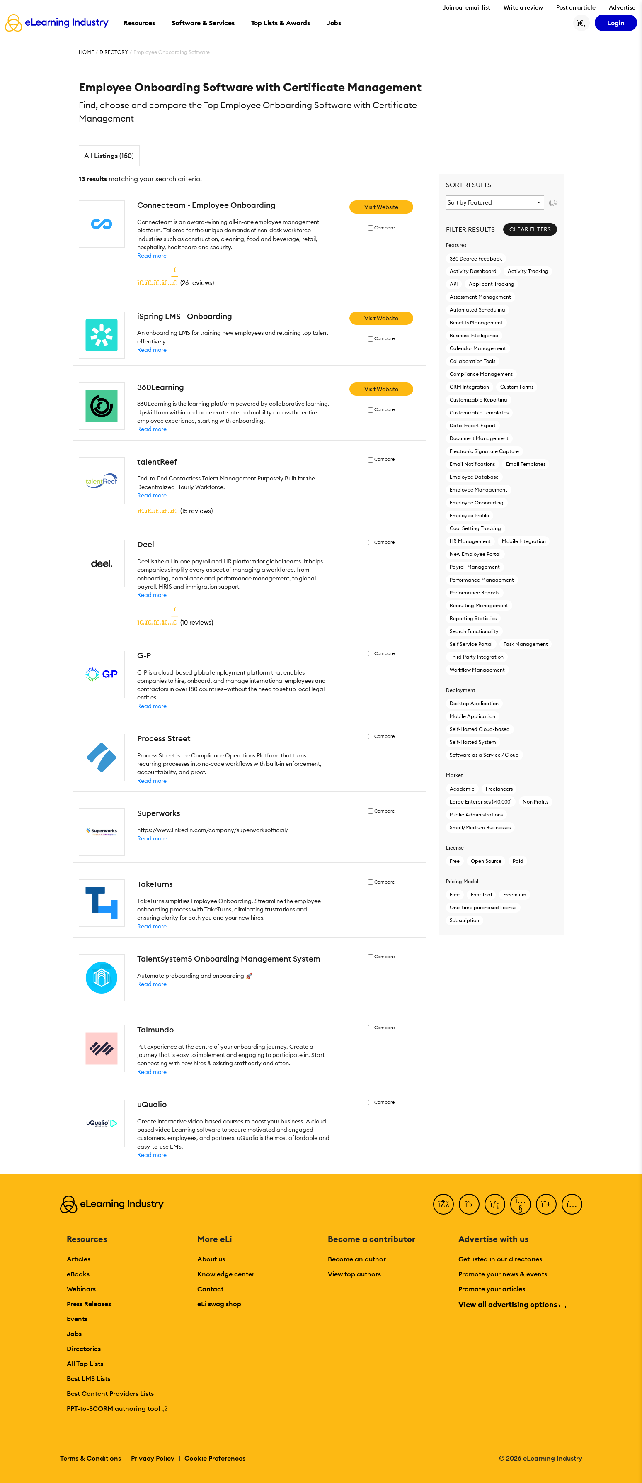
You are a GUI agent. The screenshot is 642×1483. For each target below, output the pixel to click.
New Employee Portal (475, 554)
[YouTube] (520, 1204)
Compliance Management (481, 374)
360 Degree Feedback (476, 259)
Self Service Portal (471, 644)
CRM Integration (469, 387)
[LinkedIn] (495, 1204)
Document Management (479, 438)
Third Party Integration (477, 657)
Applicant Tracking (491, 284)
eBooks (78, 1274)
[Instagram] (572, 1204)
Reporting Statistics (473, 618)
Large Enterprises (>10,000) (480, 802)
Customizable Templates (479, 412)
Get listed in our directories (500, 1259)
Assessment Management (480, 297)
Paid (518, 861)
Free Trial (481, 894)
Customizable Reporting (478, 400)
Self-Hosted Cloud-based (480, 729)
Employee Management (478, 490)
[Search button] (581, 23)
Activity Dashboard (473, 271)
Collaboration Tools (472, 361)
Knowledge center (225, 1274)
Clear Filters (530, 229)
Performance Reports (474, 592)
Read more (152, 255)
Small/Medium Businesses (480, 827)
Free (455, 861)
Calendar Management (478, 348)
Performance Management (482, 580)
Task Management (526, 644)
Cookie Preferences (214, 1458)
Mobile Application (472, 716)
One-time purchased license (483, 907)
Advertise (622, 7)
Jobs (74, 1334)
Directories (84, 1348)
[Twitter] (469, 1204)
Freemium (514, 894)
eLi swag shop (219, 1304)
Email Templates (525, 464)
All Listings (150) (109, 155)
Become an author (357, 1259)
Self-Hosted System (473, 742)
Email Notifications (472, 464)
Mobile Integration (524, 541)
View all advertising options (512, 1304)
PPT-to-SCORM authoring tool (117, 1408)
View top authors (354, 1274)
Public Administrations (476, 814)
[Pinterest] (546, 1204)
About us (211, 1259)
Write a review (523, 7)
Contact (210, 1289)
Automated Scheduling (477, 310)
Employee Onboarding (477, 502)
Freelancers (499, 789)
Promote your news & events (502, 1274)
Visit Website (381, 207)
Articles (78, 1259)
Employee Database (474, 477)
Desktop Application (474, 703)
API (454, 284)
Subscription (464, 920)
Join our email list (466, 7)
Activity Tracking (528, 271)
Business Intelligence (474, 335)
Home (86, 52)
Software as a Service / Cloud (484, 755)
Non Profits (535, 802)
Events (77, 1319)
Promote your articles (491, 1289)
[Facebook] (443, 1204)
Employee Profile (469, 515)
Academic (462, 789)
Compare (384, 228)
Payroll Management (475, 567)
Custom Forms (516, 387)
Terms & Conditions (90, 1458)
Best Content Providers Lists (110, 1393)
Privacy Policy (152, 1458)
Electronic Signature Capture (484, 451)
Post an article (576, 7)
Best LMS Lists (88, 1378)
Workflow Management (477, 670)
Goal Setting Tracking (475, 528)
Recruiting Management (479, 605)
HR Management (470, 541)
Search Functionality (474, 631)
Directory (113, 52)
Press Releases (89, 1304)
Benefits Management (476, 322)
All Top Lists (85, 1363)
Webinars (81, 1289)
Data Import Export (473, 425)
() (175, 282)
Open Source (486, 861)
